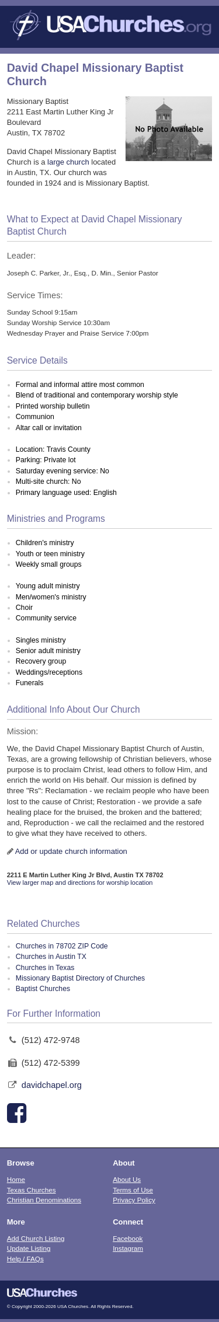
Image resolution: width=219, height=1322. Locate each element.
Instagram (128, 1248)
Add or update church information (71, 851)
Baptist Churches (43, 989)
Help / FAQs (25, 1258)
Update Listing (29, 1248)
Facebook (127, 1238)
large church (68, 162)
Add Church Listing (36, 1238)
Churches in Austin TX (51, 957)
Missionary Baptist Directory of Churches (80, 978)
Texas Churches (31, 1190)
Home (16, 1179)
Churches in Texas (45, 968)
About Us (127, 1179)
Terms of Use (133, 1190)
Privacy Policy (134, 1200)
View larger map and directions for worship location (80, 882)
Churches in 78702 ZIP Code (62, 946)
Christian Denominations (44, 1200)
